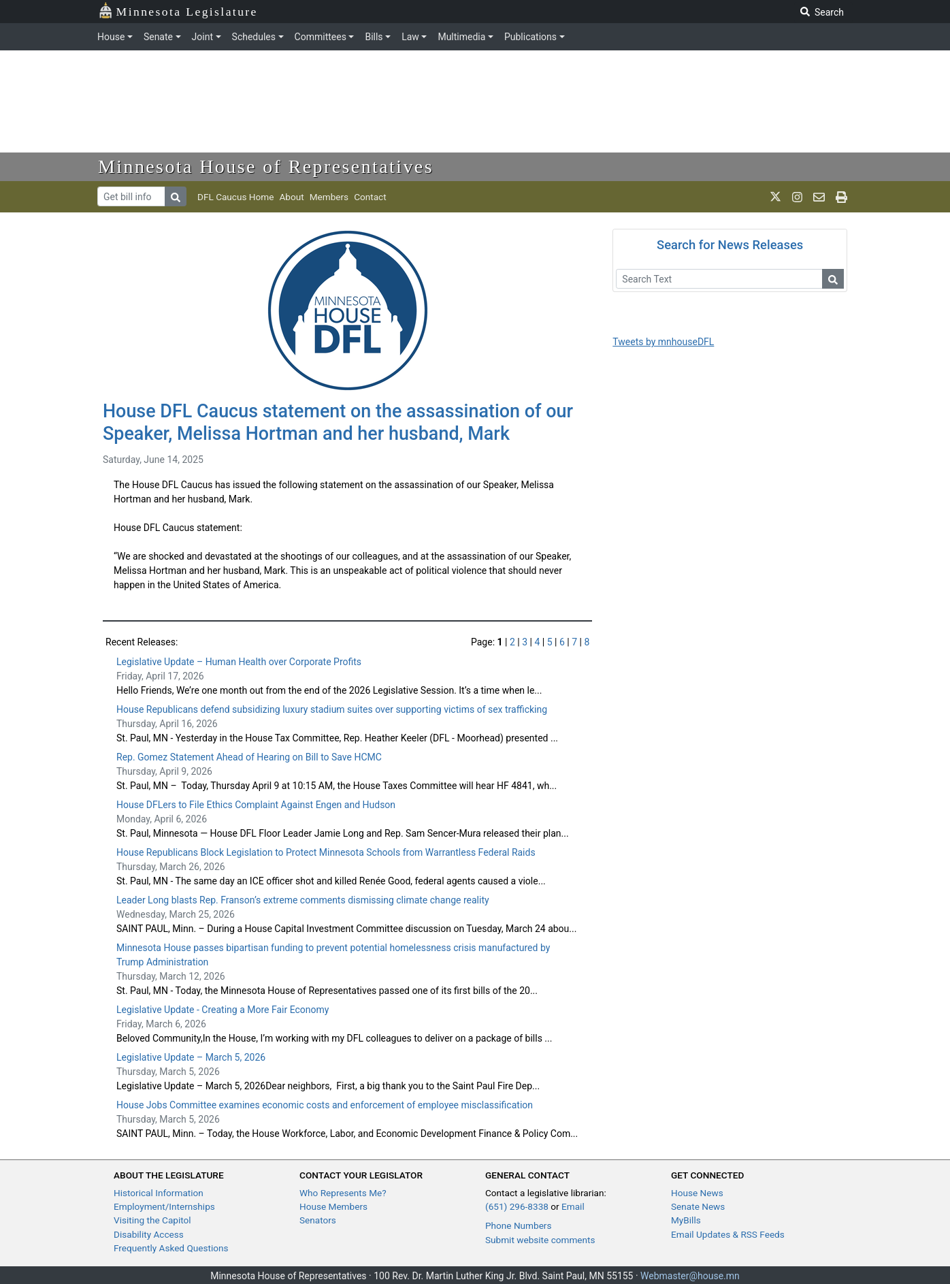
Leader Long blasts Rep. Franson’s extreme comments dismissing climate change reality (302, 900)
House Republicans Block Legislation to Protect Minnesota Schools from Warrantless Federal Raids (326, 852)
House (111, 36)
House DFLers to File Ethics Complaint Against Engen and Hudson (255, 804)
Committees (320, 36)
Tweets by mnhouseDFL (663, 341)
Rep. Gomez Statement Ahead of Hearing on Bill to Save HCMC (249, 757)
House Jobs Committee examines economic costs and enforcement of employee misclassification (324, 1105)
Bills (373, 36)
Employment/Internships (164, 1206)
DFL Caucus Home (235, 196)
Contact (370, 196)
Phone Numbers (518, 1225)
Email (573, 1206)
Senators (317, 1220)
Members (329, 196)
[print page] (841, 197)
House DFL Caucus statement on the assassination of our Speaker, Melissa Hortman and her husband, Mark (338, 422)
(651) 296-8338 (516, 1206)
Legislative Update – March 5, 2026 (190, 1057)
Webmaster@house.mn (690, 1275)
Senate (158, 36)
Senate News (698, 1206)
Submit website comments (540, 1239)
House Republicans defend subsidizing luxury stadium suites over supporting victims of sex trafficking (333, 709)
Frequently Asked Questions (171, 1247)
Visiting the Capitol (152, 1220)
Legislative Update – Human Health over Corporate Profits (238, 661)
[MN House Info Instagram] (797, 197)
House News (697, 1192)
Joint (202, 36)
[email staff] (819, 197)
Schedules (254, 36)
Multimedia (461, 36)
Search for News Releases (730, 245)
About (291, 196)
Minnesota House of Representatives (265, 166)
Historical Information (158, 1192)
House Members (333, 1206)
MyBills (686, 1220)
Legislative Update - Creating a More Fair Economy (222, 1009)
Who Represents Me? (343, 1192)
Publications (530, 36)
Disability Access (149, 1234)
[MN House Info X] (775, 197)
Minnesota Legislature (178, 10)
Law (410, 36)
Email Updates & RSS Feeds (728, 1234)
